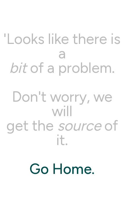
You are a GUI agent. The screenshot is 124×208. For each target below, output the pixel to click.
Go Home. (62, 169)
